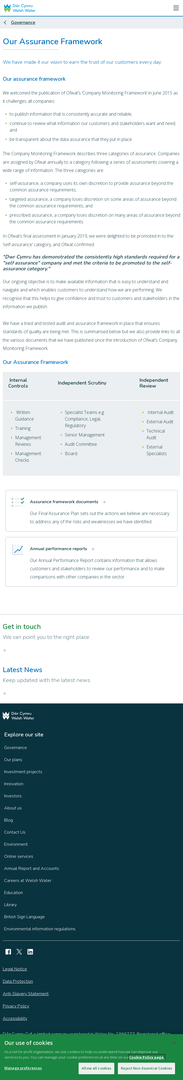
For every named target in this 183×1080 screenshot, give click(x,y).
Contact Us (15, 832)
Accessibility (15, 1018)
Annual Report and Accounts (31, 868)
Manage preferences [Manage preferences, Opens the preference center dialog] (23, 1070)
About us (13, 808)
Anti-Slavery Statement (26, 994)
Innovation (13, 784)
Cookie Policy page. (147, 1059)
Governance (23, 23)
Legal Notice (15, 969)
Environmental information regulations (40, 929)
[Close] (174, 1045)
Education (13, 893)
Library (10, 905)
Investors (13, 796)
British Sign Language (24, 917)
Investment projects (23, 772)
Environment (16, 844)
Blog (8, 820)
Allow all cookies (96, 1070)
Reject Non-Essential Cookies (146, 1070)
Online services (18, 856)
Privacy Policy (16, 1006)
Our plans (13, 760)
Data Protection (18, 981)
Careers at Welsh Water (27, 881)
